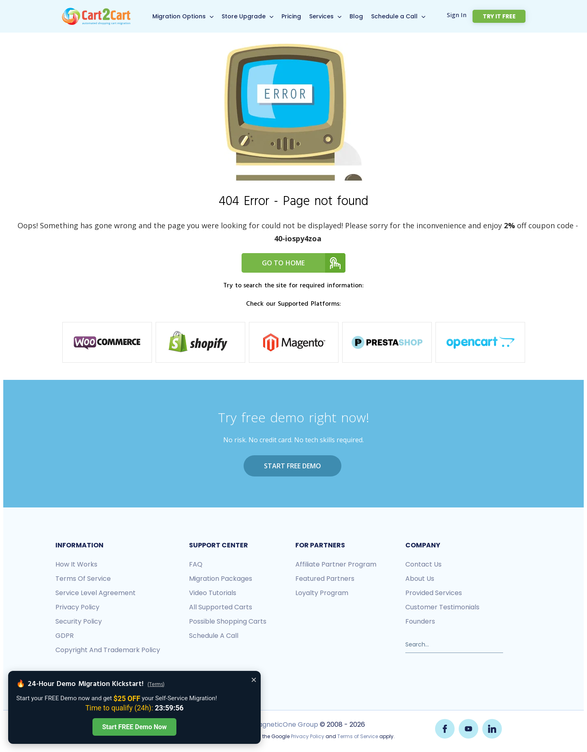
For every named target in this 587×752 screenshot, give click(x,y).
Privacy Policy (307, 734)
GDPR (64, 635)
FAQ (195, 563)
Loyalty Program (321, 592)
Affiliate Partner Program (335, 563)
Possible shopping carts (227, 620)
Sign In (472, 15)
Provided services (433, 592)
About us (419, 577)
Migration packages (220, 577)
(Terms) (156, 685)
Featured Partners (324, 577)
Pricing (299, 16)
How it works (76, 563)
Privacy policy (77, 606)
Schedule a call (213, 635)
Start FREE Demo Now (134, 727)
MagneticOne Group (285, 723)
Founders (420, 620)
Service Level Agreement (95, 592)
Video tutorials (212, 592)
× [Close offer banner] (254, 679)
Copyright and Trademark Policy (107, 649)
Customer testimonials (442, 606)
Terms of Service (83, 577)
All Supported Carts (220, 606)
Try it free (506, 16)
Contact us (423, 563)
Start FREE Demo (292, 465)
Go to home (304, 263)
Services (329, 16)
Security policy (78, 620)
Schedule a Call (402, 16)
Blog (364, 16)
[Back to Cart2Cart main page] (96, 11)
